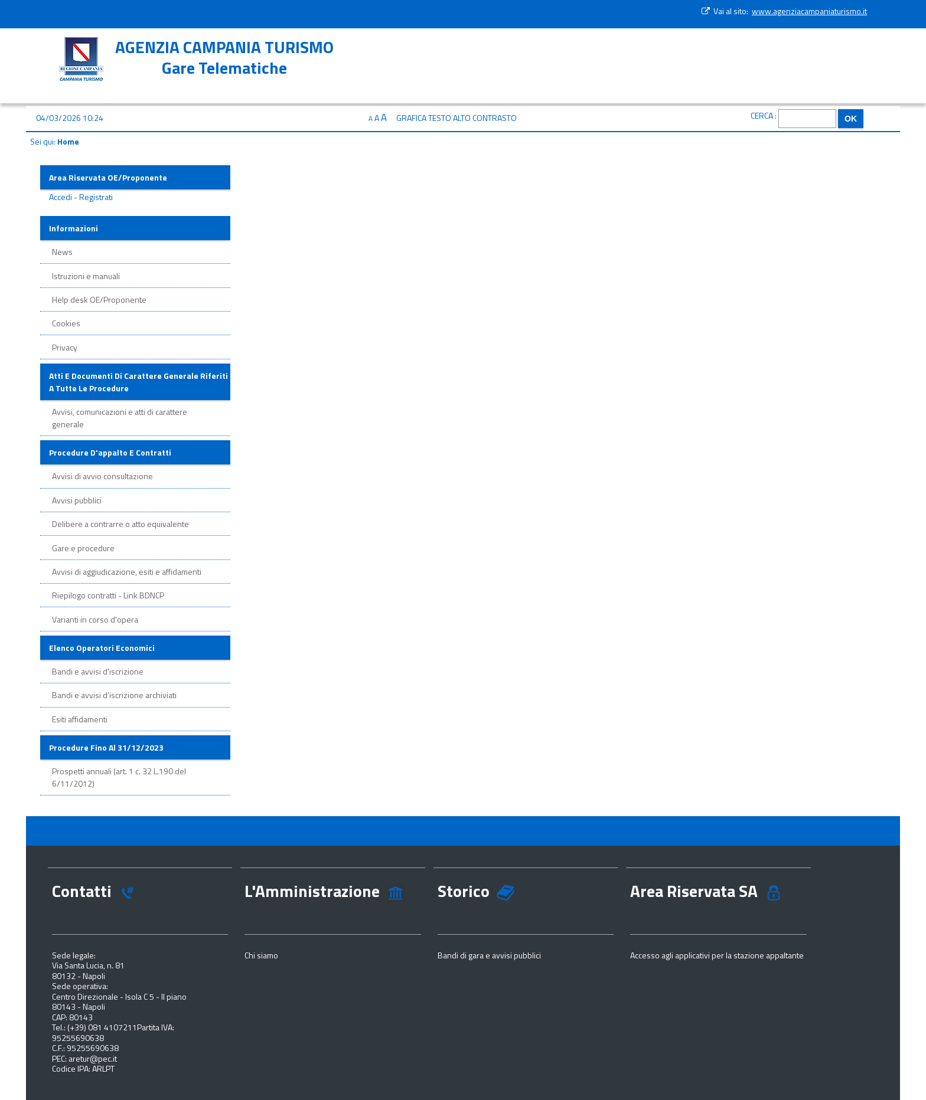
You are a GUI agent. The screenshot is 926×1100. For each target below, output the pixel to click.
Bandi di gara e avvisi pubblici (489, 955)
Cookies (66, 323)
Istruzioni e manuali (86, 276)
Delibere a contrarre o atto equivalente (120, 524)
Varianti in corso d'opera (95, 619)
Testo (439, 118)
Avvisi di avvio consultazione (102, 476)
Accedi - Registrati (81, 197)
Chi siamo (261, 955)
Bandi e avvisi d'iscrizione (98, 671)
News (62, 251)
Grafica (411, 118)
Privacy (64, 347)
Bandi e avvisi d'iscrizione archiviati (114, 695)
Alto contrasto (485, 118)
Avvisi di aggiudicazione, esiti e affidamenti (126, 571)
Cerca (762, 115)
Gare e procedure (83, 548)
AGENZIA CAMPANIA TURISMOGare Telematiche (224, 57)
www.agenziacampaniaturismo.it (809, 11)
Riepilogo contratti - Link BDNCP (108, 595)
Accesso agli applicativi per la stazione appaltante (717, 955)
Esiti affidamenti (79, 719)
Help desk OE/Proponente (99, 299)
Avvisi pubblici (77, 500)
